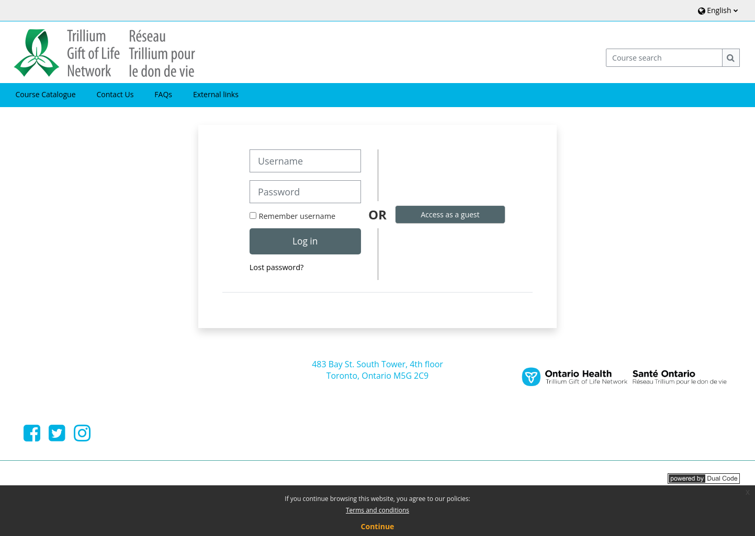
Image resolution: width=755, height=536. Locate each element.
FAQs (163, 94)
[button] (716, 10)
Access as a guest (450, 214)
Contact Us (115, 94)
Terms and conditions (377, 510)
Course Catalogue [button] (45, 94)
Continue (378, 526)
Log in (305, 241)
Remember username (297, 216)
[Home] (104, 51)
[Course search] (664, 58)
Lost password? (276, 267)
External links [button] (216, 94)
